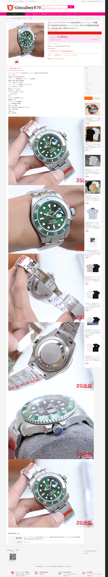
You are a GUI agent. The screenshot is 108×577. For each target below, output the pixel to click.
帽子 (87, 87)
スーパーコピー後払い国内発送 (14, 18)
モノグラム (49, 9)
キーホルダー (89, 93)
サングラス (88, 91)
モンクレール (76, 14)
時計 (24, 18)
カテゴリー (18, 14)
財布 (87, 73)
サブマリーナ (61, 9)
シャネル (60, 14)
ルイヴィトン (52, 14)
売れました (95, 39)
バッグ (87, 70)
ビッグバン (54, 9)
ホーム (28, 14)
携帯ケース (88, 89)
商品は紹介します (15, 68)
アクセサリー (89, 84)
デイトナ (66, 9)
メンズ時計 (29, 18)
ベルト (87, 82)
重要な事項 (44, 14)
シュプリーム (68, 14)
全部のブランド (36, 14)
